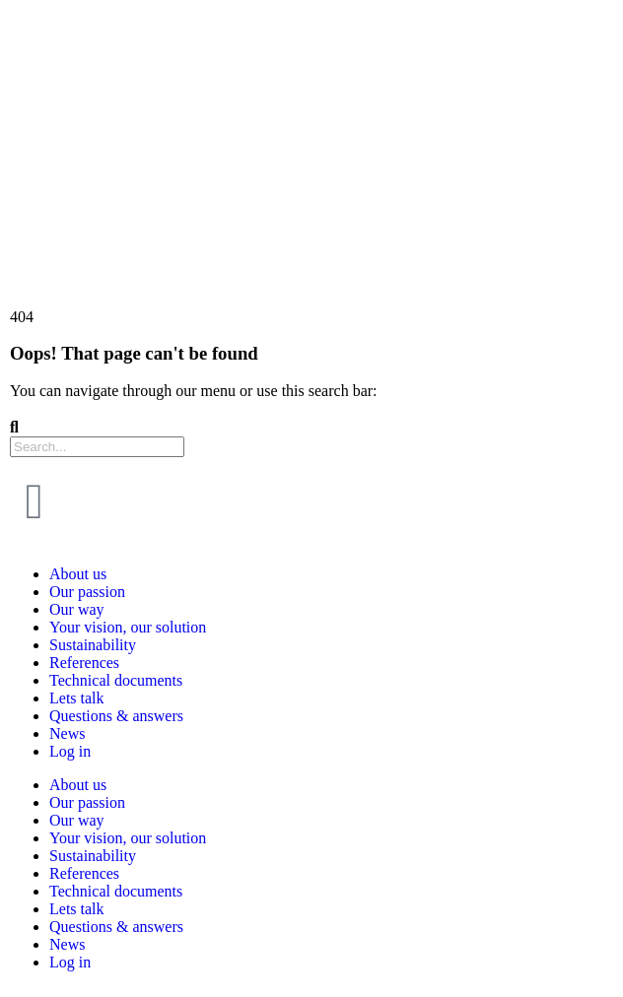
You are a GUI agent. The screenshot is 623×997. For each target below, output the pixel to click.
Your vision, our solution (127, 627)
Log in (70, 751)
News (67, 733)
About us (77, 573)
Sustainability (92, 644)
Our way (76, 609)
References (84, 662)
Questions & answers (116, 715)
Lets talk (76, 698)
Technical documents (115, 680)
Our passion (87, 591)
